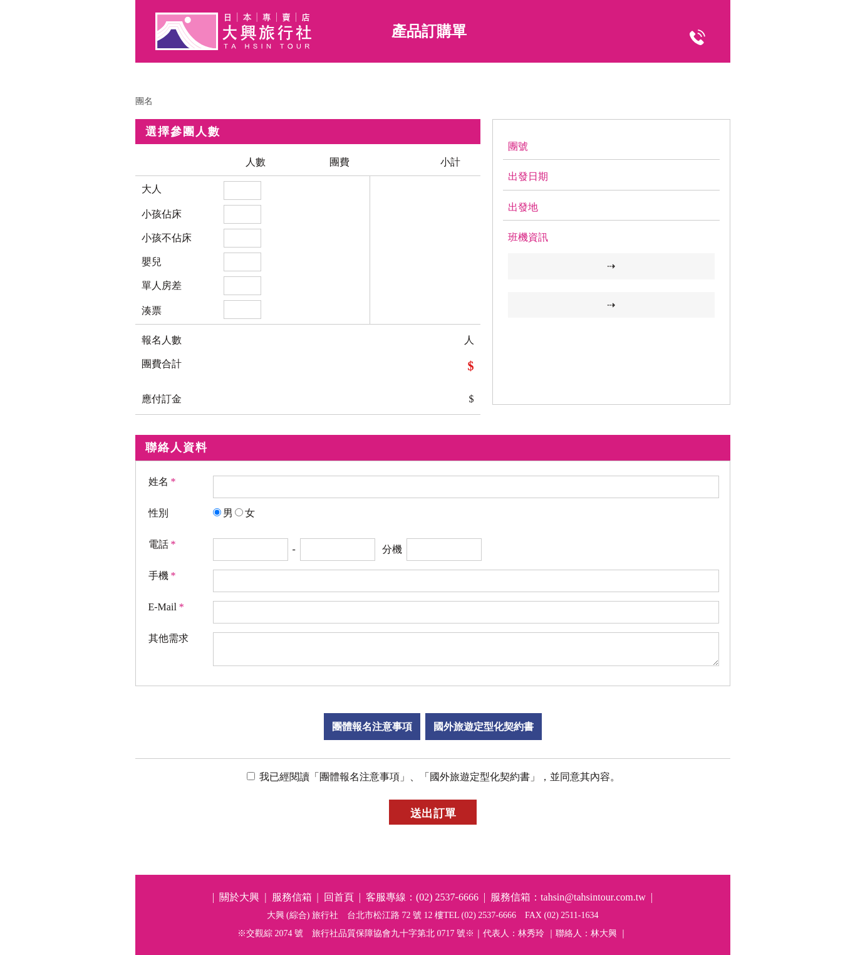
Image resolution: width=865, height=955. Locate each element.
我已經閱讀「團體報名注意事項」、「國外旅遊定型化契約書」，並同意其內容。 (438, 776)
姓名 (162, 481)
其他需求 (168, 638)
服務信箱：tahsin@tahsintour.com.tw (568, 897)
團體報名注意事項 (372, 726)
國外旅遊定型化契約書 (483, 726)
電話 (162, 544)
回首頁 (339, 897)
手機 (162, 575)
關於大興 (239, 897)
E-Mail (166, 607)
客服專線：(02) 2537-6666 (422, 897)
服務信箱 (292, 897)
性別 (158, 513)
